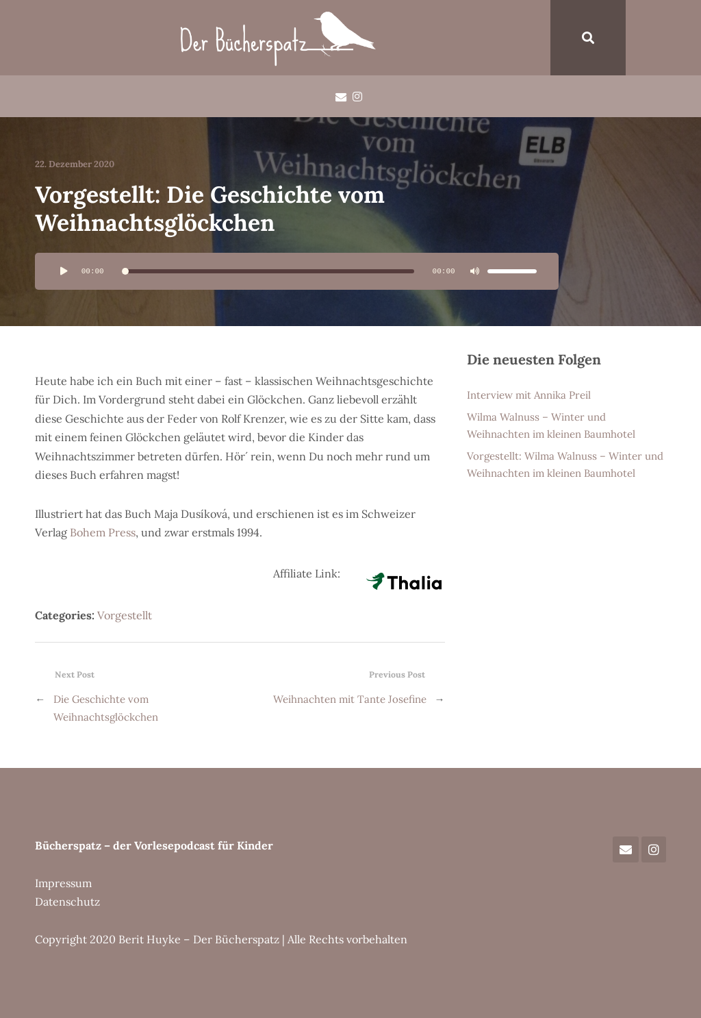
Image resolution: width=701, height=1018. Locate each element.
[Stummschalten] (475, 271)
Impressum (63, 883)
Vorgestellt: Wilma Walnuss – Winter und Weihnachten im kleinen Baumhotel (565, 464)
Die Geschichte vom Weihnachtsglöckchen (105, 708)
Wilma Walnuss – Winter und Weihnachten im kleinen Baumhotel (551, 425)
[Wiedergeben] (64, 271)
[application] (297, 271)
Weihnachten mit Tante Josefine (349, 699)
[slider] (268, 271)
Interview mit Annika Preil (529, 394)
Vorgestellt (124, 615)
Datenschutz (67, 901)
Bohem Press (103, 532)
